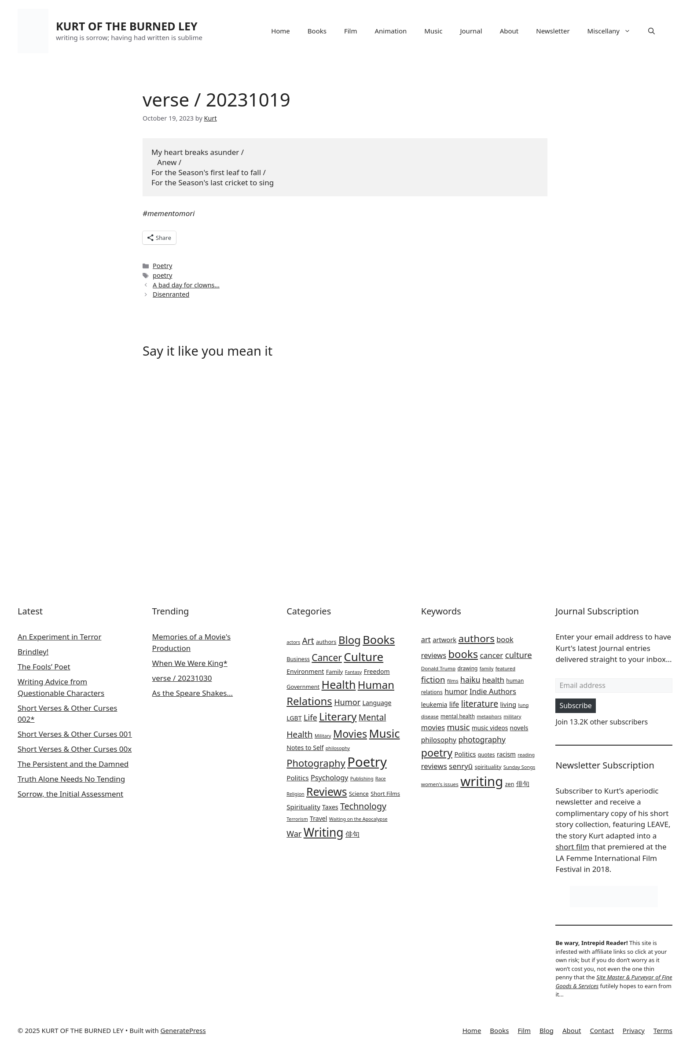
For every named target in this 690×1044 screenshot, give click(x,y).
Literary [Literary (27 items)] (337, 716)
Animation (391, 30)
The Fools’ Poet (44, 667)
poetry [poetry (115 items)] (436, 753)
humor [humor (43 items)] (455, 691)
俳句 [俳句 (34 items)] (522, 783)
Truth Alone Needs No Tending (71, 779)
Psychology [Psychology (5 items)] (329, 778)
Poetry (162, 265)
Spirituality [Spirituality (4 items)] (303, 806)
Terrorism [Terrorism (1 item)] (297, 819)
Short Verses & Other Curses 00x (75, 749)
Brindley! (33, 652)
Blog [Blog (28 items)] (349, 639)
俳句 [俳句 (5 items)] (352, 834)
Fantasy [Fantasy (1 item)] (353, 672)
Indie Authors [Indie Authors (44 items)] (493, 691)
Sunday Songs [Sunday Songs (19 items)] (519, 767)
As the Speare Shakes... (192, 693)
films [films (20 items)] (453, 680)
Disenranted (171, 294)
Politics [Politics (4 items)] (297, 777)
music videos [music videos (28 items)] (490, 728)
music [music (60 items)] (458, 727)
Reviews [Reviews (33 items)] (326, 791)
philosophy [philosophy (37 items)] (438, 740)
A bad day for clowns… (186, 285)
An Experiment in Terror (59, 637)
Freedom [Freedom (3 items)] (377, 671)
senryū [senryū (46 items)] (461, 766)
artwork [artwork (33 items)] (444, 639)
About (509, 30)
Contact (602, 1030)
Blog (547, 1030)
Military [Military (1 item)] (323, 736)
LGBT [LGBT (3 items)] (293, 718)
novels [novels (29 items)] (519, 728)
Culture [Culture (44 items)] (363, 657)
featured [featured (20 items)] (505, 668)
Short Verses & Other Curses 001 (75, 734)
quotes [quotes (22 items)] (486, 754)
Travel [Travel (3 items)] (318, 818)
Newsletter (552, 30)
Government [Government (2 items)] (302, 687)
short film (572, 847)
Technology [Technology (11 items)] (363, 806)
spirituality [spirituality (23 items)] (488, 767)
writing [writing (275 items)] (481, 781)
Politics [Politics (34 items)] (465, 754)
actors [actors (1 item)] (293, 642)
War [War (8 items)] (293, 833)
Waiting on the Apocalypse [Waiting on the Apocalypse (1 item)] (358, 819)
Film (350, 30)
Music (433, 30)
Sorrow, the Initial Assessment (70, 794)
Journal (471, 30)
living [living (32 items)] (508, 704)
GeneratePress (183, 1030)
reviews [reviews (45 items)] (434, 766)
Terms (662, 1030)
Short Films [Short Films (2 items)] (385, 794)
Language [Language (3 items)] (377, 702)
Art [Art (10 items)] (308, 641)
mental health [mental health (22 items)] (457, 716)
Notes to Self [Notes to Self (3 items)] (304, 747)
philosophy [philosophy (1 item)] (338, 748)
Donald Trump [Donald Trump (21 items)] (438, 668)
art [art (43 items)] (426, 639)
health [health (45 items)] (493, 680)
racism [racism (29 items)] (506, 754)
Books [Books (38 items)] (379, 639)
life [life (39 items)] (454, 704)
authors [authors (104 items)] (476, 638)
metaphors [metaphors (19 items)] (489, 716)
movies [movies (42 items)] (433, 727)
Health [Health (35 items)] (339, 684)
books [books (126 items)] (463, 654)
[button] (651, 31)
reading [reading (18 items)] (526, 755)
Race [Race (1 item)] (380, 779)
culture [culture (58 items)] (518, 654)
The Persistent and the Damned (73, 764)
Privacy (634, 1030)
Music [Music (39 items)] (384, 733)
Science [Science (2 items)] (359, 794)
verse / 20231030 (182, 678)
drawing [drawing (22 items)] (468, 668)
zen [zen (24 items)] (509, 784)
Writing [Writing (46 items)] (324, 832)
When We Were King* (190, 663)
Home (280, 30)
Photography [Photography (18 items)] (315, 763)
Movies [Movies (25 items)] (350, 734)
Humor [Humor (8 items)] (347, 702)
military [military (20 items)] (512, 716)
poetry (162, 275)
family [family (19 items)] (486, 668)
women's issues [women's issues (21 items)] (440, 784)
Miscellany (613, 31)
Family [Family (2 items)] (334, 672)
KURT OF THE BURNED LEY (127, 25)
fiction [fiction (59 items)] (433, 679)
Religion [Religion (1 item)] (295, 794)
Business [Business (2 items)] (298, 659)
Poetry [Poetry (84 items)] (367, 762)
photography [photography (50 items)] (482, 739)
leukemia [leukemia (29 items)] (434, 704)
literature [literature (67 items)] (479, 703)
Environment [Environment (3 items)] (305, 671)
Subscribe (575, 705)
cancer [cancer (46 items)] (491, 655)
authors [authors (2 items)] (326, 642)
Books (317, 30)
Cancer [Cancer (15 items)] (327, 657)
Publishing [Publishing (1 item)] (362, 779)
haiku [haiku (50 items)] (470, 679)
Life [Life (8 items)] (310, 717)
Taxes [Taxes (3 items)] (330, 807)
